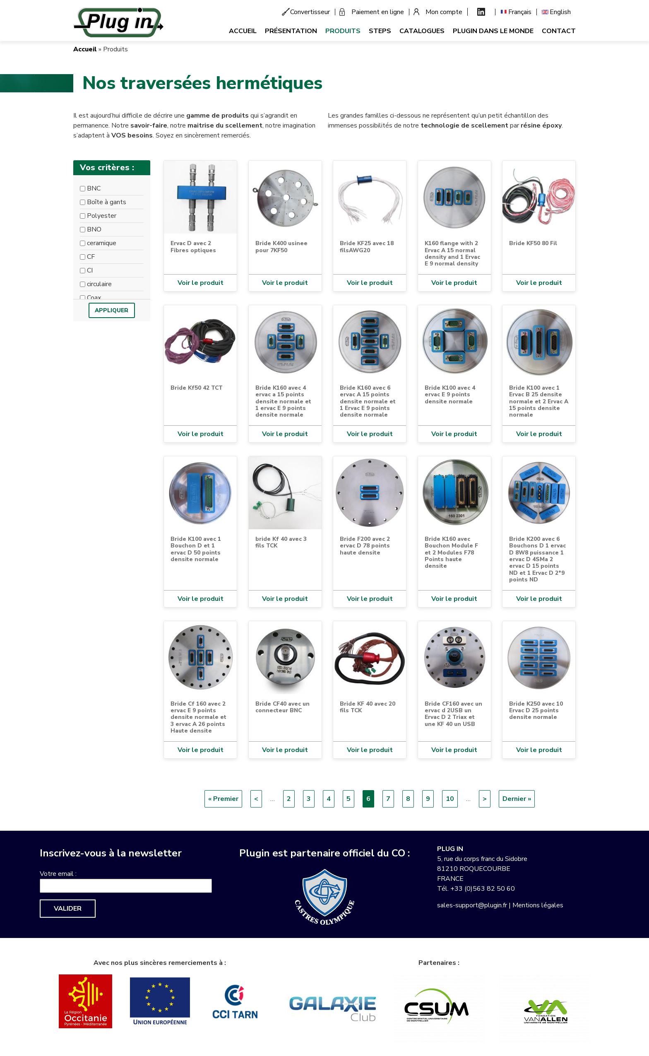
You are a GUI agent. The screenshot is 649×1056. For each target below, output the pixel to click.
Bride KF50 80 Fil (533, 243)
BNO (94, 229)
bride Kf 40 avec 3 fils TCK (281, 542)
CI (90, 270)
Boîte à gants (106, 202)
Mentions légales (537, 905)
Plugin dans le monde (493, 31)
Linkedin (481, 12)
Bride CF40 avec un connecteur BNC (282, 707)
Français (519, 12)
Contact (559, 31)
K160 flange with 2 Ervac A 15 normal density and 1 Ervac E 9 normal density (452, 253)
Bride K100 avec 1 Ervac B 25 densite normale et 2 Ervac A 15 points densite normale (538, 401)
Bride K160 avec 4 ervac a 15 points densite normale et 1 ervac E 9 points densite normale (283, 401)
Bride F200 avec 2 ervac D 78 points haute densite (365, 546)
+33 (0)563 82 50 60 (482, 888)
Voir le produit (201, 282)
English (560, 12)
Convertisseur (310, 12)
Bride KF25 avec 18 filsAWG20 (367, 246)
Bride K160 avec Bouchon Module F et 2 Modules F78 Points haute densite (451, 552)
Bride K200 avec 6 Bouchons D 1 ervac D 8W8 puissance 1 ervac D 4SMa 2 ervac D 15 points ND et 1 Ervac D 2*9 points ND (537, 559)
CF (91, 256)
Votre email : (58, 873)
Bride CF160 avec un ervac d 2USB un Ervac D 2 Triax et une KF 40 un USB (453, 714)
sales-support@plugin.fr (472, 905)
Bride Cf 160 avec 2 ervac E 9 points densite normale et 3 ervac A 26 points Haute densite (198, 717)
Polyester (101, 215)
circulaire (99, 284)
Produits (343, 31)
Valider (68, 908)
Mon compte (443, 12)
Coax (94, 297)
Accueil (243, 31)
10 (452, 798)
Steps (380, 31)
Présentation (291, 31)
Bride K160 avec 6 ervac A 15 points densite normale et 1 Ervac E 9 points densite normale (368, 401)
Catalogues (422, 31)
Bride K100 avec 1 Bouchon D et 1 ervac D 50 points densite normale (196, 549)
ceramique (101, 243)
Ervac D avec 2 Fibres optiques (193, 246)
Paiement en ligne (377, 12)
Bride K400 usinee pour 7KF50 (281, 246)
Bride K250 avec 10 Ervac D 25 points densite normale (536, 710)
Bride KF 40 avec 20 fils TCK (367, 707)
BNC (94, 188)
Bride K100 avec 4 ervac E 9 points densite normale (450, 394)
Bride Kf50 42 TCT (197, 388)
